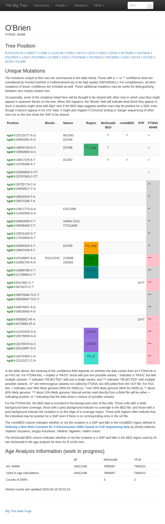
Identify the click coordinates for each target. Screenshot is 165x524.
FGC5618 (143, 53)
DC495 (21, 61)
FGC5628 (79, 57)
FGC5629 (11, 57)
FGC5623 (95, 57)
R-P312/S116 (14, 53)
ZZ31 (65, 57)
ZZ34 (125, 57)
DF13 (81, 53)
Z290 (43, 53)
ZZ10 (91, 53)
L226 (25, 57)
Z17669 (53, 57)
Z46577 (32, 53)
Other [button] (99, 5)
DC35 (9, 61)
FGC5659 (111, 57)
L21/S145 (56, 53)
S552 (70, 53)
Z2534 (113, 53)
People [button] (62, 5)
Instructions (41, 5)
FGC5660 (38, 57)
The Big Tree (16, 5)
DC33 (136, 57)
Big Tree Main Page (18, 511)
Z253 (102, 53)
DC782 (148, 57)
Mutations (80, 5)
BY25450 (127, 53)
